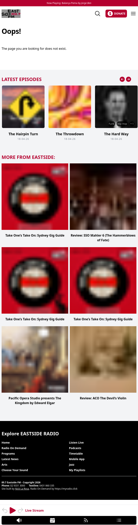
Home (6, 442)
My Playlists (77, 470)
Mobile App (77, 459)
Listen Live (76, 442)
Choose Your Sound (15, 470)
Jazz (71, 464)
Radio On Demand (14, 448)
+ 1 (132, 123)
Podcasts (75, 448)
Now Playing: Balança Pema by (69, 3)
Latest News (10, 459)
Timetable (76, 453)
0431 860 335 (46, 485)
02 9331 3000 (17, 485)
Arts (4, 464)
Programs (8, 453)
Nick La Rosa (22, 488)
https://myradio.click (66, 488)
